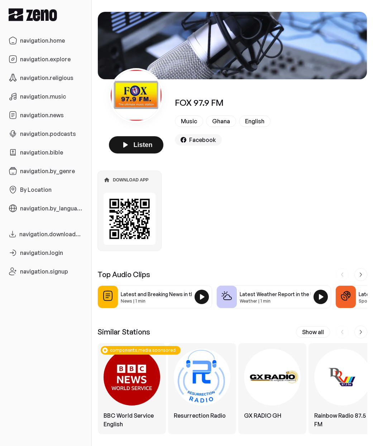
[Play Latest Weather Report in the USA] (321, 297)
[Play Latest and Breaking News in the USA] (202, 297)
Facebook (198, 139)
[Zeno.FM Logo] (46, 14)
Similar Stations (123, 331)
